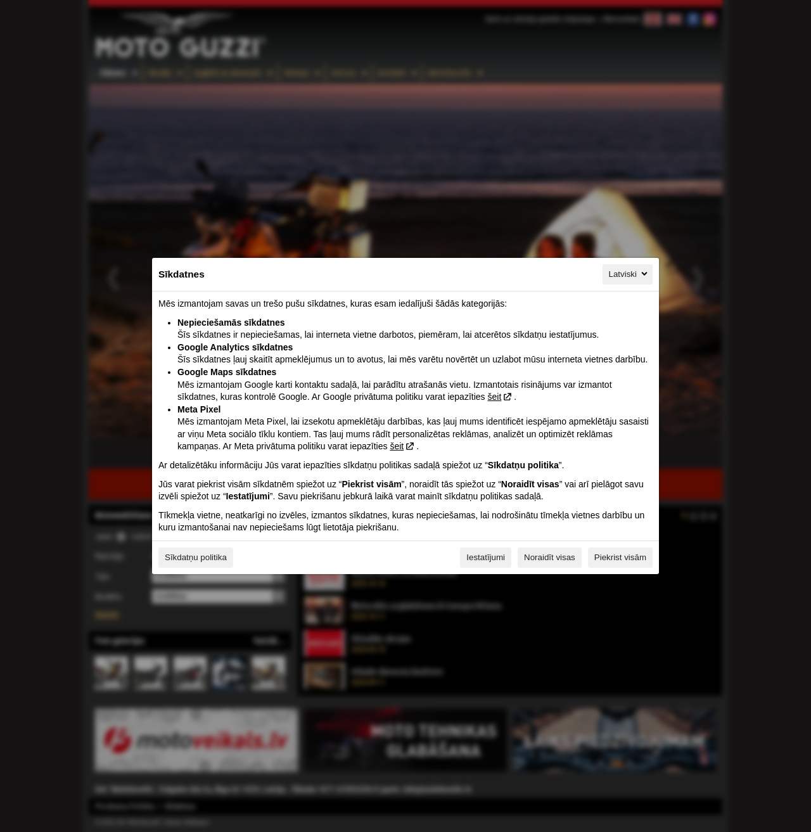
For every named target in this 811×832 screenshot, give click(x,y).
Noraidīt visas (549, 557)
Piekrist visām (620, 557)
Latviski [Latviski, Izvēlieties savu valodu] (629, 274)
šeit (494, 397)
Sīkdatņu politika (196, 557)
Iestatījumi (485, 557)
